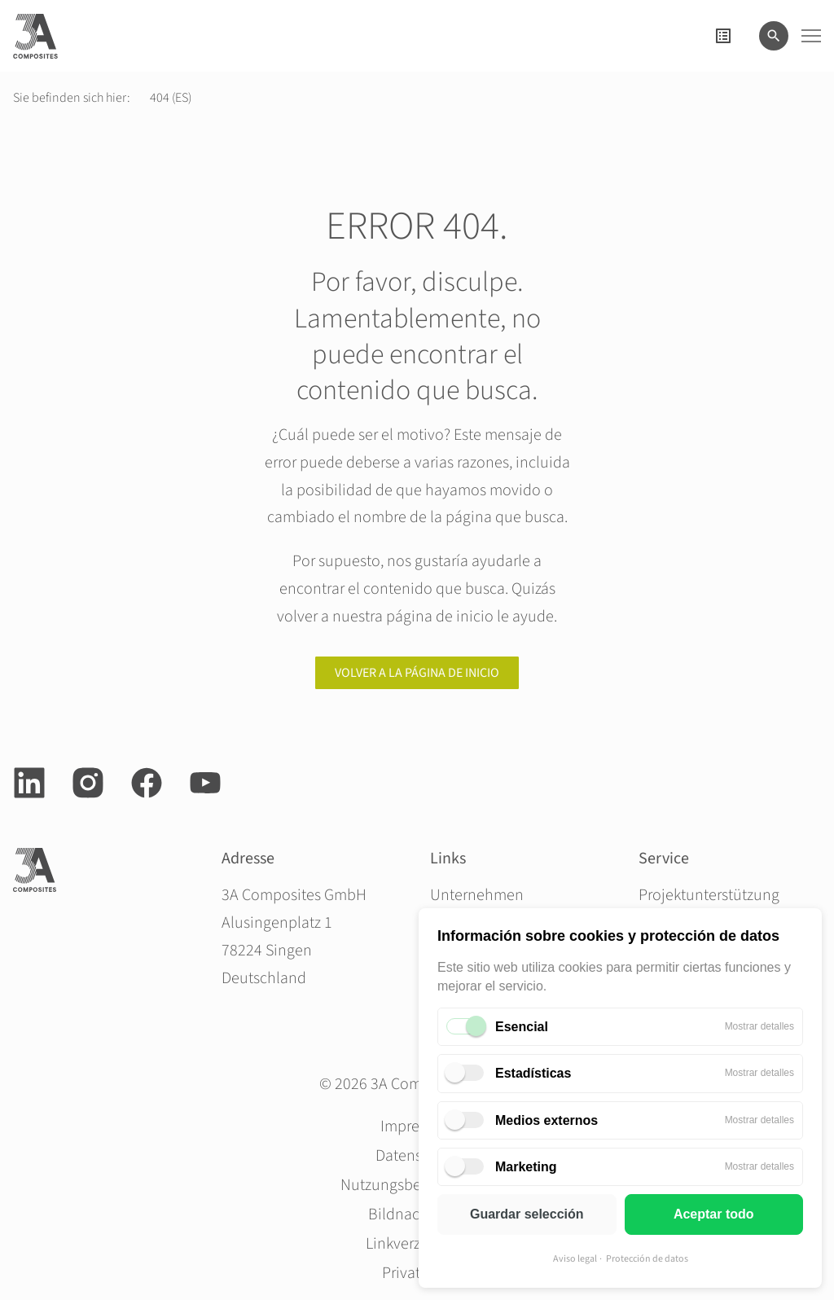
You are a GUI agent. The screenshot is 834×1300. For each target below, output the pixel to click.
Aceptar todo (714, 1214)
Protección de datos (647, 1259)
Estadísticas (533, 1073)
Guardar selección (527, 1214)
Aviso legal (575, 1259)
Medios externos (546, 1120)
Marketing (526, 1167)
